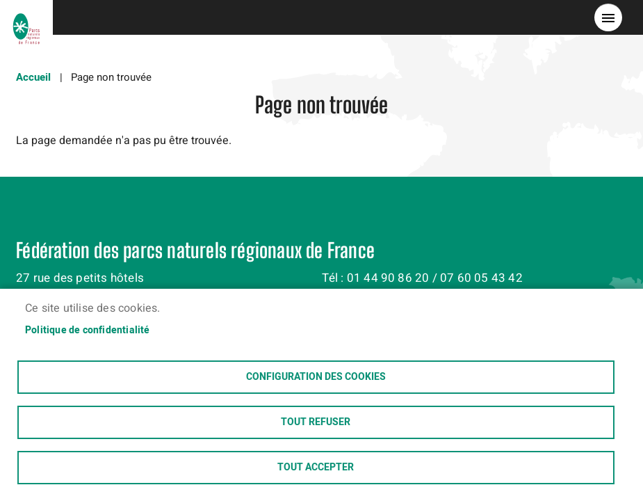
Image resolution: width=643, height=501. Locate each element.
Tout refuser (315, 422)
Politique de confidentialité (87, 330)
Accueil (33, 77)
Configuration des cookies (316, 377)
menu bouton (608, 17)
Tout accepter (315, 468)
